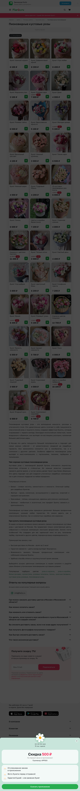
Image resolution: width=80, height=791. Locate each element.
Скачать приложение (40, 786)
